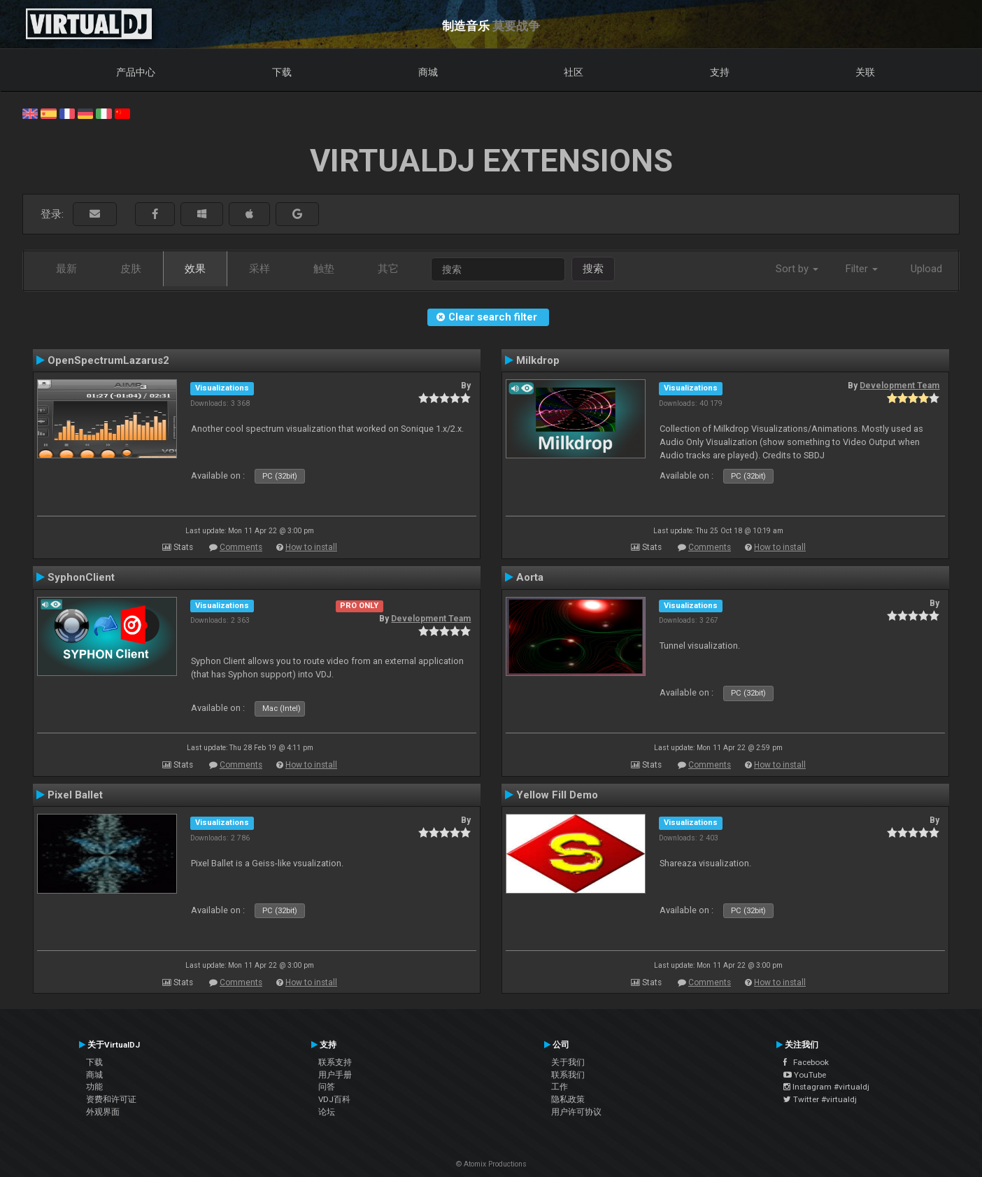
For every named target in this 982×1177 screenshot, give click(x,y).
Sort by (797, 268)
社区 (573, 72)
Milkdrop (538, 360)
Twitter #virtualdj (820, 1099)
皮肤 (130, 268)
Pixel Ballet (75, 795)
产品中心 (135, 72)
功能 (94, 1087)
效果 (195, 268)
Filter (862, 268)
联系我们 (568, 1075)
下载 (282, 72)
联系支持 (335, 1062)
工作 (559, 1087)
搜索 (593, 268)
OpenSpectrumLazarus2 (108, 360)
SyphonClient (81, 577)
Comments (241, 547)
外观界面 (103, 1112)
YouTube (804, 1075)
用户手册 (335, 1075)
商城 (428, 72)
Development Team (899, 385)
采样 (259, 268)
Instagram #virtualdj (826, 1087)
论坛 (326, 1112)
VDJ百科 (334, 1099)
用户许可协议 (576, 1112)
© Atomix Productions (491, 1164)
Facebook (806, 1062)
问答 (326, 1087)
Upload (926, 268)
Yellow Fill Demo (557, 795)
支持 (720, 72)
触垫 (323, 268)
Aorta (529, 577)
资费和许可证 (111, 1099)
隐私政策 (568, 1099)
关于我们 (568, 1062)
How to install (311, 547)
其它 (388, 268)
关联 (865, 72)
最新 (66, 268)
